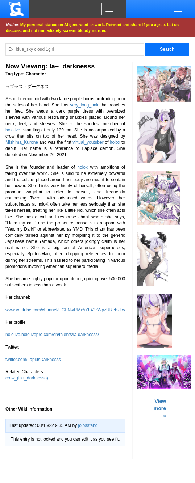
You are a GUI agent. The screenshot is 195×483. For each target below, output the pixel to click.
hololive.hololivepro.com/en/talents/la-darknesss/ (52, 334)
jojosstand (88, 425)
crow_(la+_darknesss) (26, 378)
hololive (12, 130)
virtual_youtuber (87, 142)
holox (115, 142)
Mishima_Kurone (21, 142)
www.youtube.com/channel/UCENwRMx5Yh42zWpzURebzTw (65, 309)
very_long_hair (84, 105)
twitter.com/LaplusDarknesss (33, 359)
